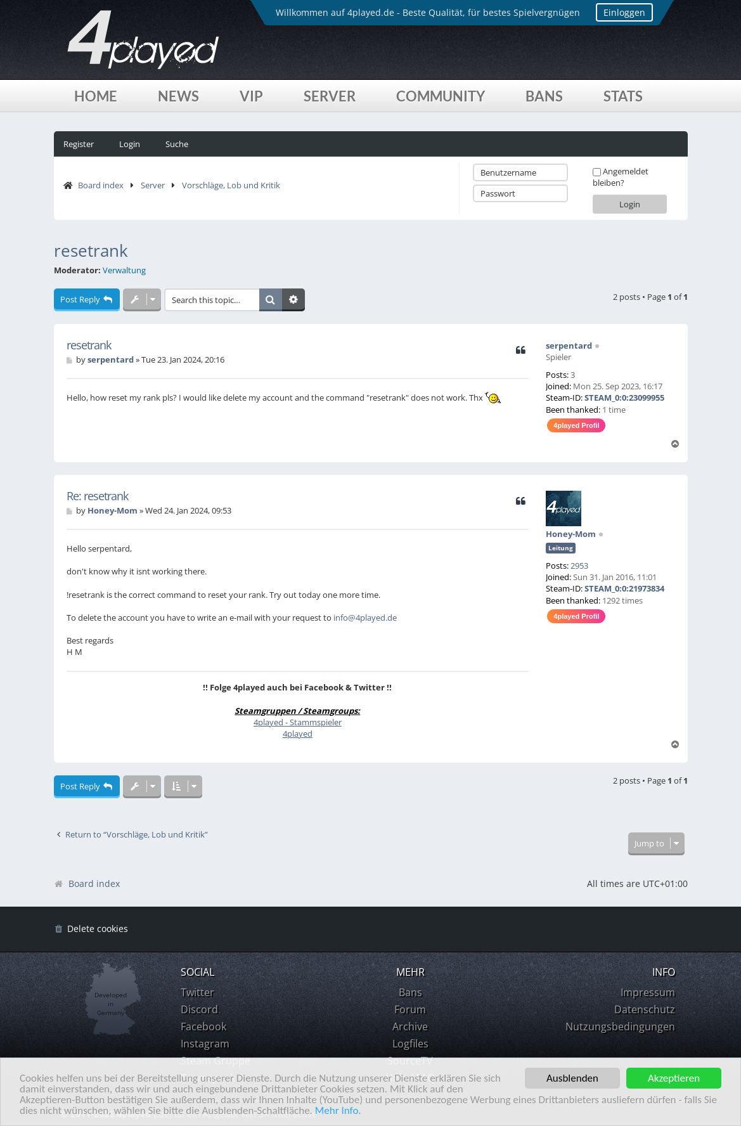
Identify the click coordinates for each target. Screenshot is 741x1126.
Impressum (648, 992)
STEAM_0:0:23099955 (624, 397)
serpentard (569, 345)
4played (298, 733)
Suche (176, 144)
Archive (410, 1026)
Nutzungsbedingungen (620, 1026)
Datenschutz (644, 1009)
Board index (101, 185)
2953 (579, 565)
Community (440, 96)
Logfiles (410, 1044)
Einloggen (624, 12)
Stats (623, 96)
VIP (251, 96)
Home (95, 96)
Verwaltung (124, 270)
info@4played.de (365, 617)
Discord (199, 1009)
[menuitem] (91, 929)
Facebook (203, 1026)
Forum (410, 1009)
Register (78, 144)
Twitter (197, 992)
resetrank (91, 250)
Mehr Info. (338, 1111)
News (178, 96)
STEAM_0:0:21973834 (624, 588)
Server (330, 96)
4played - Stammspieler (298, 722)
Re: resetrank (97, 496)
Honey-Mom (571, 534)
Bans (544, 96)
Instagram (205, 1044)
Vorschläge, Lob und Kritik (231, 185)
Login (129, 144)
